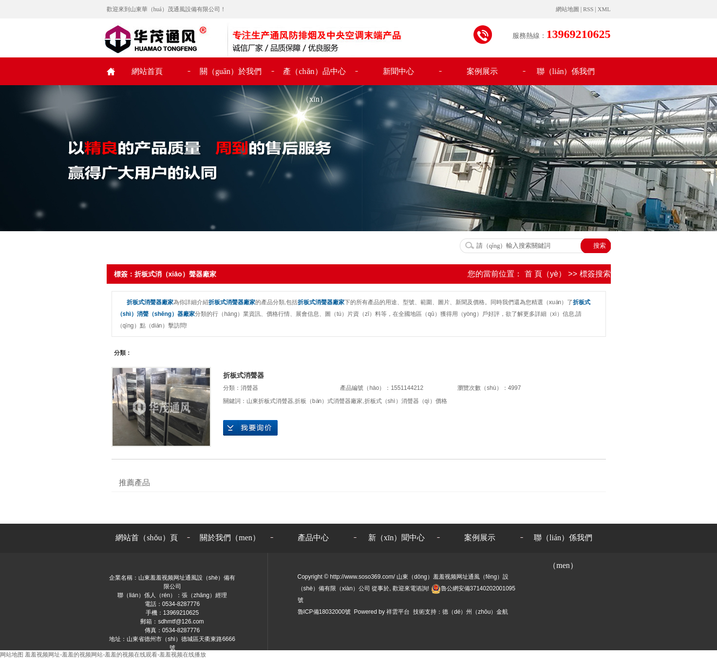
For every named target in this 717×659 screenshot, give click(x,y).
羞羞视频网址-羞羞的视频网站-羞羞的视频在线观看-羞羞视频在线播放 (115, 654)
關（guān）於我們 (231, 71)
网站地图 (11, 654)
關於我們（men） (230, 537)
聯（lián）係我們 (566, 71)
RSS (588, 9)
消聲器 (249, 387)
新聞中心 (398, 71)
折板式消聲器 (243, 375)
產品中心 (313, 537)
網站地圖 (568, 9)
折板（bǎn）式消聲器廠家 (328, 401)
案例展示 (482, 71)
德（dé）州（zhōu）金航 (475, 611)
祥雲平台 (398, 611)
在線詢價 (250, 428)
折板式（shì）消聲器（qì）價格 (405, 401)
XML (604, 9)
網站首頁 (147, 71)
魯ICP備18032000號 (324, 611)
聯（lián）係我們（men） (563, 542)
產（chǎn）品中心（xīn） (314, 76)
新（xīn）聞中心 (396, 537)
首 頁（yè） (545, 274)
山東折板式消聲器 (269, 401)
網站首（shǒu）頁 (146, 537)
